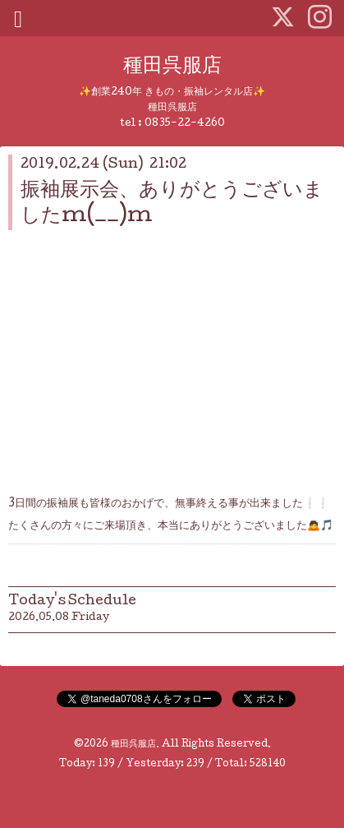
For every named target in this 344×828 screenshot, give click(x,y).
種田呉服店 (172, 67)
